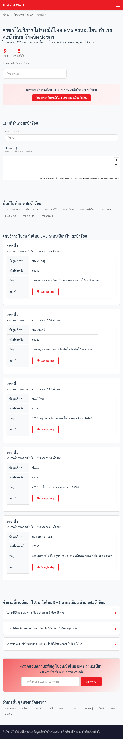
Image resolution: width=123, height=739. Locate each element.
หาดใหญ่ (9, 714)
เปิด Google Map (45, 291)
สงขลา (30, 14)
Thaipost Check (14, 5)
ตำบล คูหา (106, 209)
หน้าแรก (6, 14)
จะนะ (38, 708)
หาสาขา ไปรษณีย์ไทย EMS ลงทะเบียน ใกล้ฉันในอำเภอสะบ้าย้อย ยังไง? (44, 644)
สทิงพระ (26, 708)
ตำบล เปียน (68, 209)
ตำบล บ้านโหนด (12, 209)
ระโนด (73, 708)
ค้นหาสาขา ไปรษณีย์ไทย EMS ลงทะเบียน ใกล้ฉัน (61, 97)
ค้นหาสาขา (19, 14)
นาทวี (50, 708)
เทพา (61, 708)
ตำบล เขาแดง (29, 215)
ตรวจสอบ (91, 681)
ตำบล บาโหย (47, 215)
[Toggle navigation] (118, 5)
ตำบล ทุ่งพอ (10, 215)
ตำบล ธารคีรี (51, 209)
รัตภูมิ (101, 708)
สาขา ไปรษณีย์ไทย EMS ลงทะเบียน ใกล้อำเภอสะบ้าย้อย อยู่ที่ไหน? (42, 628)
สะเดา (113, 708)
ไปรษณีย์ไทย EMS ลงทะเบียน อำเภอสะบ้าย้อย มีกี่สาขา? (36, 612)
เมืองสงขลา (10, 708)
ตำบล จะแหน (32, 209)
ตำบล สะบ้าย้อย (87, 209)
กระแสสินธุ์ (88, 708)
